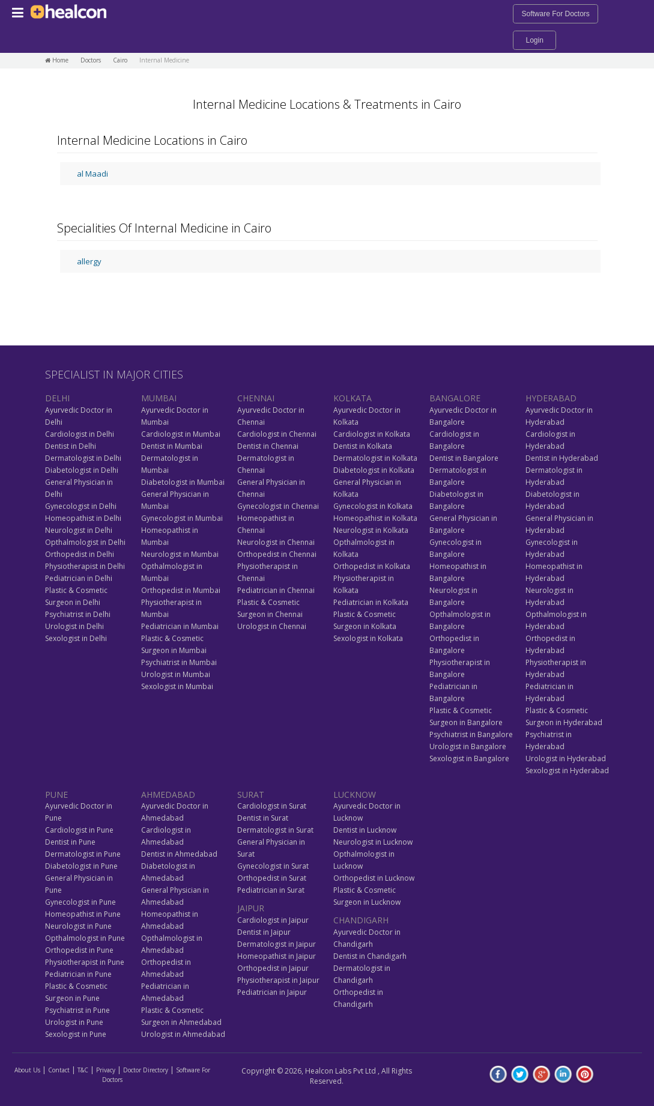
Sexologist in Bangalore (469, 758)
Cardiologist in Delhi (79, 434)
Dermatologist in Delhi (83, 458)
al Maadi (92, 173)
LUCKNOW (354, 794)
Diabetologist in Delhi (81, 470)
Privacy (105, 1070)
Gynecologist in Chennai (278, 506)
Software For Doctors (555, 14)
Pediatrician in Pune (78, 974)
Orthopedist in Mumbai (180, 590)
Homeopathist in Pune (83, 914)
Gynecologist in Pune (80, 902)
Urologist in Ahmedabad (183, 1034)
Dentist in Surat (262, 818)
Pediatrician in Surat (270, 890)
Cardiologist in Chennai (276, 434)
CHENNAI (255, 398)
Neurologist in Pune (78, 926)
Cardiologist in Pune (79, 830)
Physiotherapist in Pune (84, 962)
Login (534, 40)
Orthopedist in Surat (271, 878)
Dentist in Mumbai (171, 446)
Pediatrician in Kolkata (370, 602)
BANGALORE (454, 398)
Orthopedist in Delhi (79, 554)
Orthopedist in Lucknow (373, 878)
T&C (82, 1070)
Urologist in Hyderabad (565, 758)
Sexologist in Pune (75, 1034)
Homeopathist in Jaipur (276, 956)
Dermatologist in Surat (275, 830)
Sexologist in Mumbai (177, 686)
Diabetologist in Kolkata (373, 470)
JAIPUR (250, 908)
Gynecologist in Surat (273, 866)
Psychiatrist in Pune (77, 1010)
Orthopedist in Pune (79, 950)
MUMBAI (159, 398)
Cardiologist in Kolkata (371, 434)
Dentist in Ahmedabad (179, 854)
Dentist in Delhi (70, 446)
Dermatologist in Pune (83, 854)
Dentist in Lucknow (364, 830)
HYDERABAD (551, 398)
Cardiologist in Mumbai (180, 434)
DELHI (57, 398)
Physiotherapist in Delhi (85, 566)
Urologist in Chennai (271, 626)
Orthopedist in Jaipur (273, 968)
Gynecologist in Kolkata (373, 506)
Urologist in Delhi (74, 626)
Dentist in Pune (70, 842)
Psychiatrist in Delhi (78, 614)
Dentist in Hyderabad (561, 458)
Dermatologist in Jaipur (276, 944)
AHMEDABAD (168, 794)
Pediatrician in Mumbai (180, 626)
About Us (27, 1070)
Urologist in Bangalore (467, 746)
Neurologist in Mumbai (180, 554)
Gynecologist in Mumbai (182, 518)
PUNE (56, 794)
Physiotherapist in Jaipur (278, 980)
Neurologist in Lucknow (373, 842)
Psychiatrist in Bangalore (471, 734)
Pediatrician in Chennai (276, 590)
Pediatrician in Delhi (78, 578)
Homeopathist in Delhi (83, 518)
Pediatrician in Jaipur (272, 992)
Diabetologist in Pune (81, 866)
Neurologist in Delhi (78, 530)
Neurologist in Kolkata (370, 530)
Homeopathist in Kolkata (375, 518)
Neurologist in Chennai (276, 542)
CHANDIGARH (361, 920)
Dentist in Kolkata (362, 446)
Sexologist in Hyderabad (567, 770)
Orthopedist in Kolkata (371, 566)
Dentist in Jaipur (264, 932)
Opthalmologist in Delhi (85, 542)
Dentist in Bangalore (463, 458)
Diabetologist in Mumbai (183, 482)
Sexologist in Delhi (76, 638)
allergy (89, 261)
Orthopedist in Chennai (276, 554)
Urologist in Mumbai (175, 674)
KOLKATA (352, 398)
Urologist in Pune (74, 1022)
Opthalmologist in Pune (85, 938)
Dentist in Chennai (267, 446)
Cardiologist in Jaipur (273, 920)
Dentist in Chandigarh (370, 956)
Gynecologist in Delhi (81, 506)
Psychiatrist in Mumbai (179, 662)
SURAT (250, 794)
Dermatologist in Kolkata (375, 458)
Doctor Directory (145, 1070)
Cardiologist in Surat (271, 806)
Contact (59, 1070)
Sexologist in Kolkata (368, 638)
